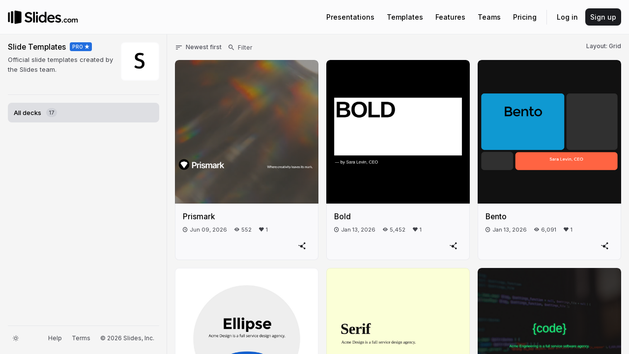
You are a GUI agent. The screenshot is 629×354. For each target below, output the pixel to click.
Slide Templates (37, 47)
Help (55, 338)
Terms (81, 338)
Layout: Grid (603, 46)
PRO (78, 47)
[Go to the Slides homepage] (14, 17)
